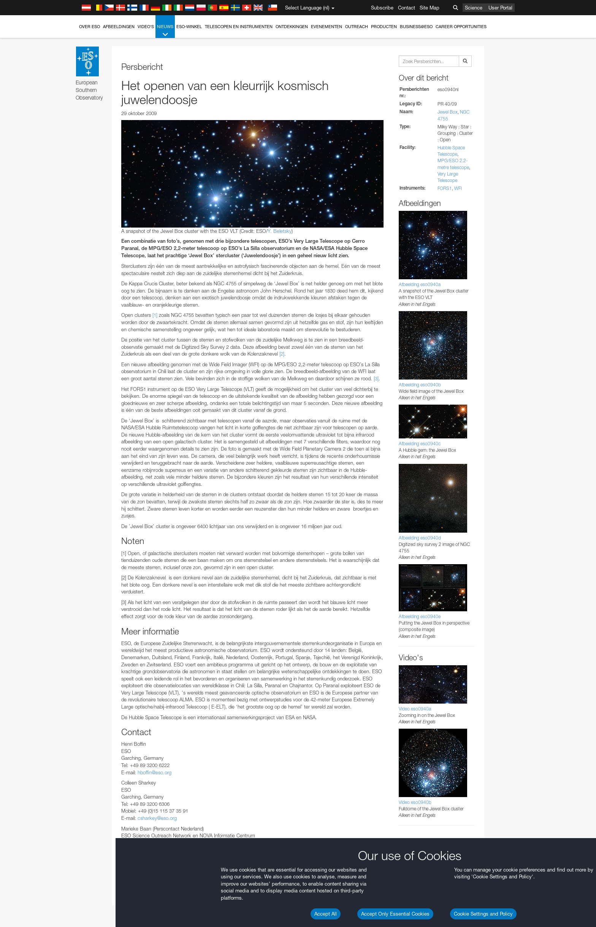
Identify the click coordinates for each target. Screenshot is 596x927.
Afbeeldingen (119, 26)
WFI (458, 188)
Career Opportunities (461, 26)
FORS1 (444, 188)
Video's (146, 26)
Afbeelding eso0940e (420, 616)
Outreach (356, 26)
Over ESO (89, 26)
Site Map (429, 8)
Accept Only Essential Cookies (395, 914)
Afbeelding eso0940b (420, 385)
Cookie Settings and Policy (483, 914)
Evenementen (326, 26)
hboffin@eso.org (154, 772)
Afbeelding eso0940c (420, 443)
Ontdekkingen (292, 26)
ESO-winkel (189, 26)
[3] (376, 378)
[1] (154, 315)
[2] (281, 354)
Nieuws (165, 31)
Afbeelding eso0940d (420, 538)
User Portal (500, 8)
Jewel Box (447, 112)
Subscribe (382, 8)
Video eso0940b (415, 802)
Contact (406, 8)
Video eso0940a (415, 709)
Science (473, 8)
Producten (384, 26)
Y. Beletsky (280, 231)
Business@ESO (416, 26)
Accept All (325, 914)
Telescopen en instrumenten (239, 26)
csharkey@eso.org (157, 818)
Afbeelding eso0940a (420, 284)
